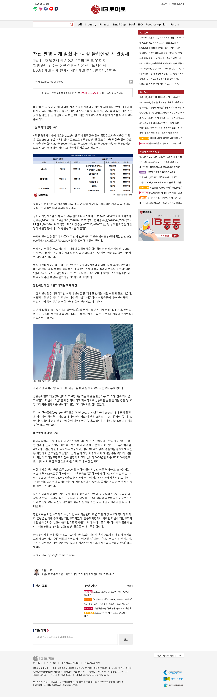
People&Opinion (156, 24)
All (80, 24)
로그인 (164, 3)
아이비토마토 (108, 9)
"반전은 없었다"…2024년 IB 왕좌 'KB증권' (108, 599)
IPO (140, 24)
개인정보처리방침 (70, 662)
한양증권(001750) (52, 412)
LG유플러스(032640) (67, 220)
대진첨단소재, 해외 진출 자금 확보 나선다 (107, 608)
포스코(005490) (45, 139)
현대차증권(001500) (53, 265)
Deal (132, 24)
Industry (90, 24)
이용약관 (51, 662)
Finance (104, 24)
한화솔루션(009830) (106, 220)
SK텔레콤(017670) (118, 236)
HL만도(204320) (43, 224)
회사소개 (37, 662)
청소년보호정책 (92, 662)
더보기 (130, 585)
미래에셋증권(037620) (80, 224)
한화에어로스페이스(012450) (89, 216)
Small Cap (119, 24)
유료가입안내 (178, 3)
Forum (174, 24)
